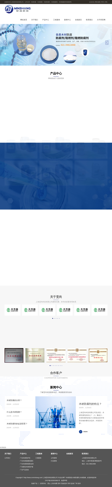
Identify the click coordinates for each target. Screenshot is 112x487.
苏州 (59, 483)
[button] (54, 63)
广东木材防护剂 (25, 458)
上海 (52, 483)
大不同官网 (101, 20)
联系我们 (89, 20)
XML (106, 2)
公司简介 (7, 458)
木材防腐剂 (76, 477)
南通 (56, 483)
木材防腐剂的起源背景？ (17, 424)
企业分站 (91, 2)
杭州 (79, 483)
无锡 (62, 483)
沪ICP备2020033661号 (52, 480)
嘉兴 (66, 483)
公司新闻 (54, 458)
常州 (69, 483)
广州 (76, 483)
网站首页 (23, 20)
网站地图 (98, 2)
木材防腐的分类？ (14, 400)
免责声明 (64, 480)
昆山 (49, 483)
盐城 (72, 483)
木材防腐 (69, 477)
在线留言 (78, 20)
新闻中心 (67, 20)
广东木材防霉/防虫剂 (27, 464)
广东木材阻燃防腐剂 (26, 461)
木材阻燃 (83, 477)
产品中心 (45, 20)
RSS (102, 2)
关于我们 (34, 20)
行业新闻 (54, 461)
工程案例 (56, 20)
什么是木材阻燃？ (14, 412)
